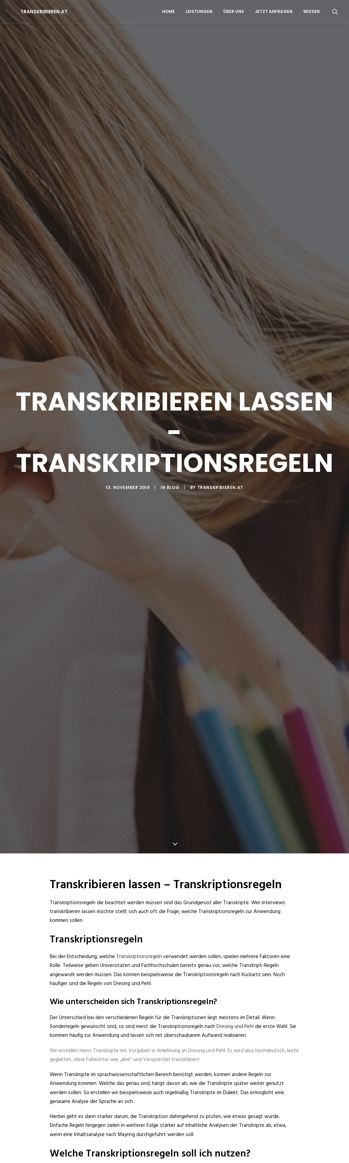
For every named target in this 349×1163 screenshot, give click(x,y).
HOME (168, 11)
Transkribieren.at (220, 424)
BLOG (173, 424)
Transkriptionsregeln (139, 829)
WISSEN (311, 11)
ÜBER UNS (233, 11)
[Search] (335, 11)
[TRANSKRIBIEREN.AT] (34, 11)
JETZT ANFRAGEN (273, 11)
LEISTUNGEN (199, 11)
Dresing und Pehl (235, 899)
